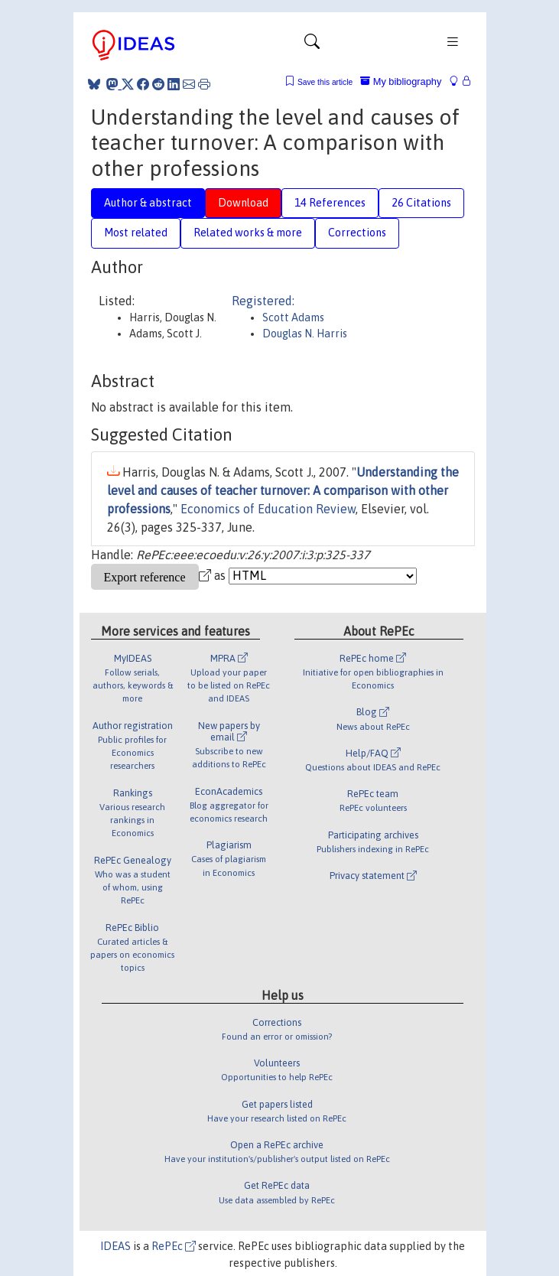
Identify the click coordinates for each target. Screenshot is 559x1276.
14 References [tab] (330, 203)
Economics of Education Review (268, 509)
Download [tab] (243, 203)
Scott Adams (293, 317)
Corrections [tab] (357, 232)
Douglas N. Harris (304, 333)
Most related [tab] (135, 232)
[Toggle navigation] (312, 45)
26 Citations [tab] (421, 203)
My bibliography (400, 81)
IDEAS (115, 1246)
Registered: (263, 301)
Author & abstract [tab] (148, 203)
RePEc (173, 1246)
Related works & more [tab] (247, 232)
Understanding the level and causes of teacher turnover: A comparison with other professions (283, 490)
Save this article (325, 82)
